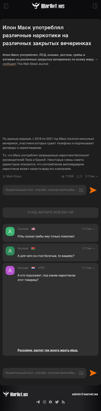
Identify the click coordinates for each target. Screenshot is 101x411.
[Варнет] (18, 394)
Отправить (93, 190)
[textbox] (44, 190)
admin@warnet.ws (85, 394)
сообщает (9, 64)
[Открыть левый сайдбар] (6, 6)
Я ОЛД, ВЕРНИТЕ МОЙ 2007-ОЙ (50, 212)
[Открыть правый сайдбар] (95, 6)
